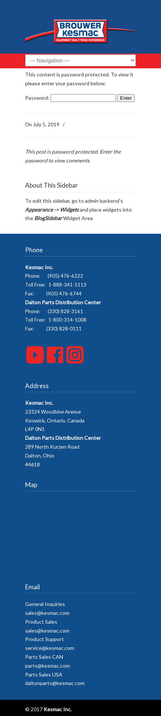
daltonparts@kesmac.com (55, 683)
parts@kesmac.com (47, 665)
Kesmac (80, 30)
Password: (70, 98)
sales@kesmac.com (47, 613)
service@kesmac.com (49, 648)
